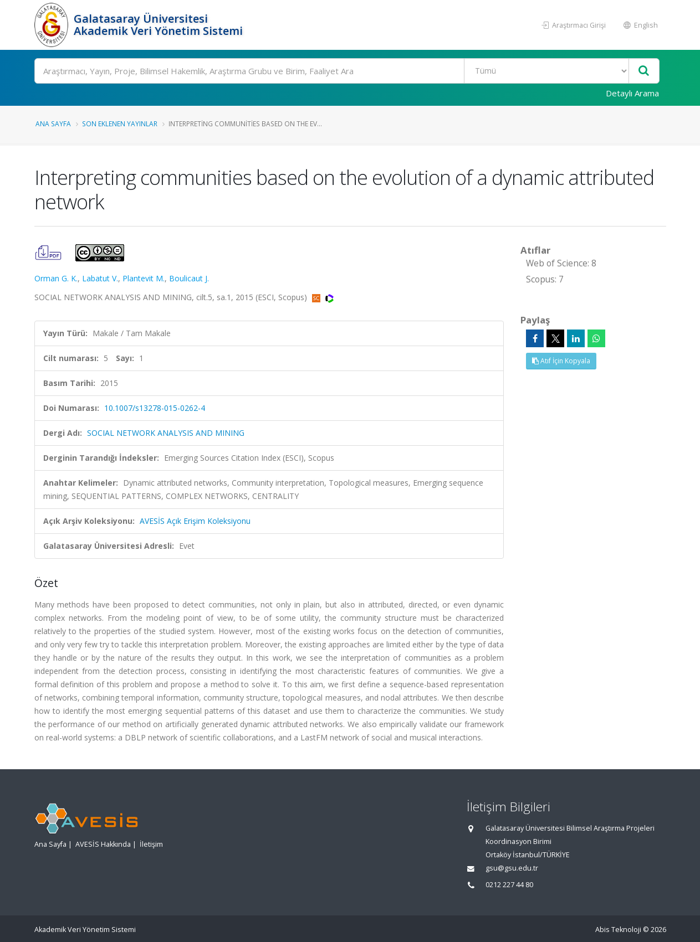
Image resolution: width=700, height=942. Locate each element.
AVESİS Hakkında (103, 844)
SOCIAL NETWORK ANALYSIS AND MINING (165, 433)
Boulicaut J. (189, 278)
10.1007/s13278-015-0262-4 (154, 408)
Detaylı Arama (632, 93)
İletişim (151, 844)
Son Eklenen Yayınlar (119, 123)
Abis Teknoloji (618, 929)
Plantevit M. (143, 278)
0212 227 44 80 (509, 884)
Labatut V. (100, 278)
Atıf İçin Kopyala (561, 361)
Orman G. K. (56, 278)
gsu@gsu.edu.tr (512, 868)
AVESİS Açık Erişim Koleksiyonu (195, 521)
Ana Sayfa (53, 123)
